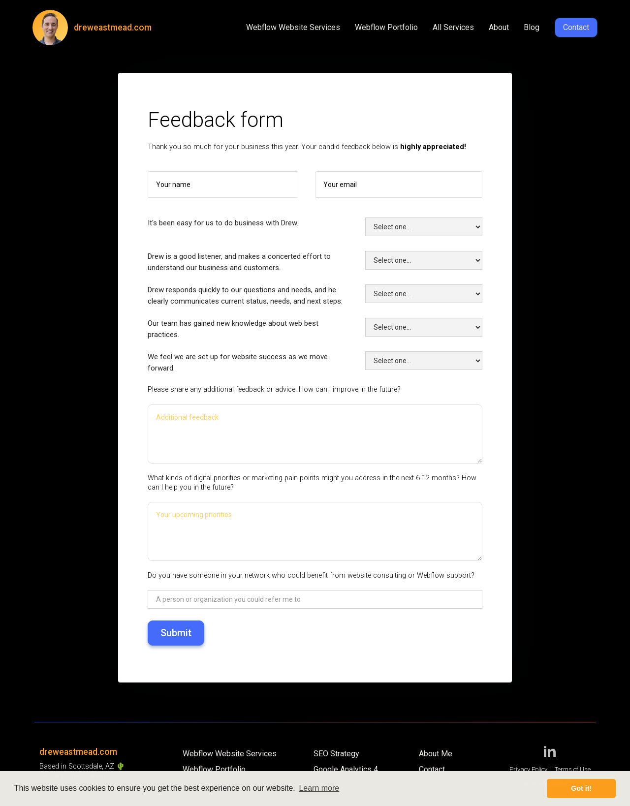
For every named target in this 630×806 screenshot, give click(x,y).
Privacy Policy (528, 769)
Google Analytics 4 (346, 769)
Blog (531, 27)
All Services (453, 27)
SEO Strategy (336, 753)
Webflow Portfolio (386, 27)
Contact (576, 27)
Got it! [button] (581, 788)
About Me (435, 753)
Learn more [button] (319, 788)
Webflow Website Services (293, 27)
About (499, 27)
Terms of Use (573, 769)
